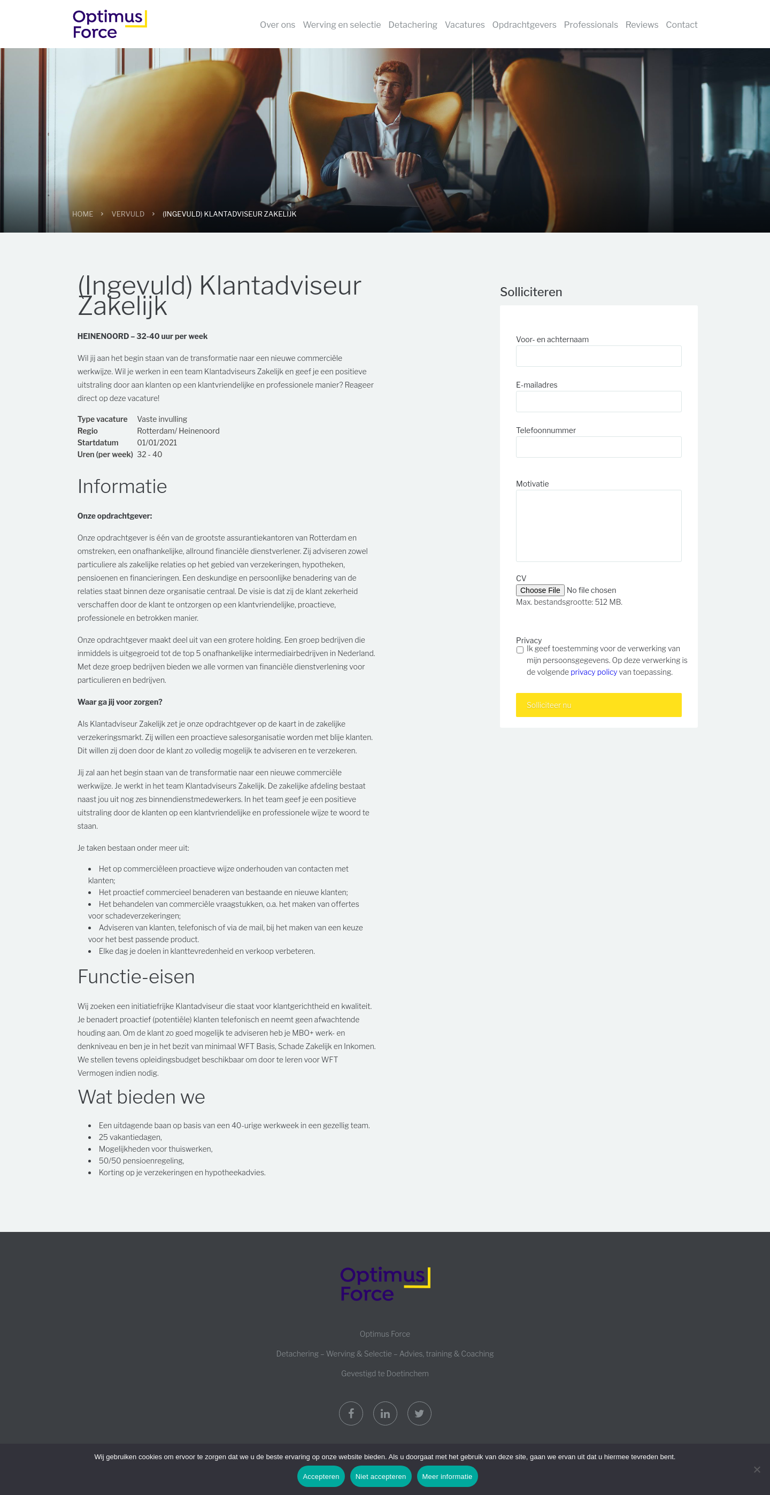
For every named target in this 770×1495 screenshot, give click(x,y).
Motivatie (532, 483)
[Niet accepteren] (756, 1469)
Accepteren (321, 1477)
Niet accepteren (381, 1477)
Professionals (591, 25)
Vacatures (465, 25)
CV (521, 578)
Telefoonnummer (546, 430)
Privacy (529, 640)
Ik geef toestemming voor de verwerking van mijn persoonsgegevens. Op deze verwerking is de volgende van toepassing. (607, 660)
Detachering (412, 25)
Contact (682, 25)
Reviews (642, 25)
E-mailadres (537, 384)
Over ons (278, 25)
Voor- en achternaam (552, 339)
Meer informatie (447, 1477)
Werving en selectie (342, 25)
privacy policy (594, 671)
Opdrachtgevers (524, 25)
